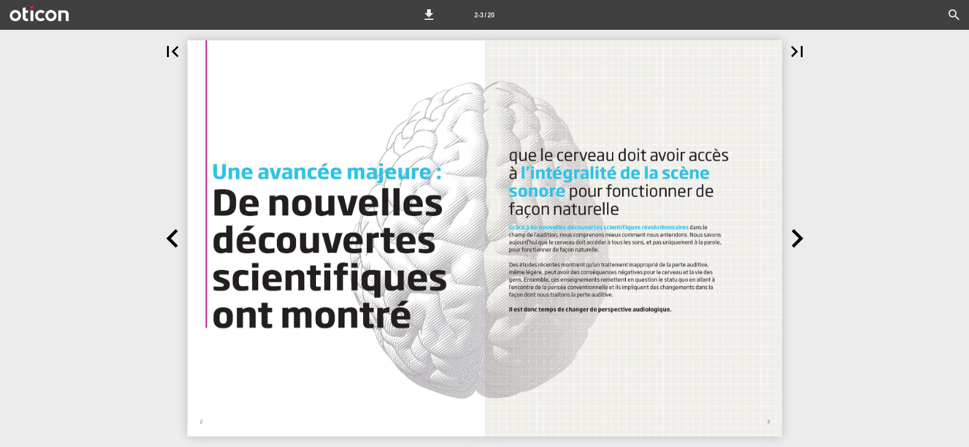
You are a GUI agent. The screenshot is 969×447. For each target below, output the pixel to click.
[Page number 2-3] (484, 15)
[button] (429, 15)
